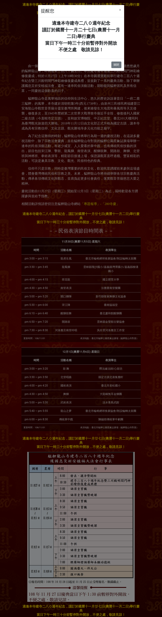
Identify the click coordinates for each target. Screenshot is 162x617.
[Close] (120, 10)
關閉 (116, 64)
